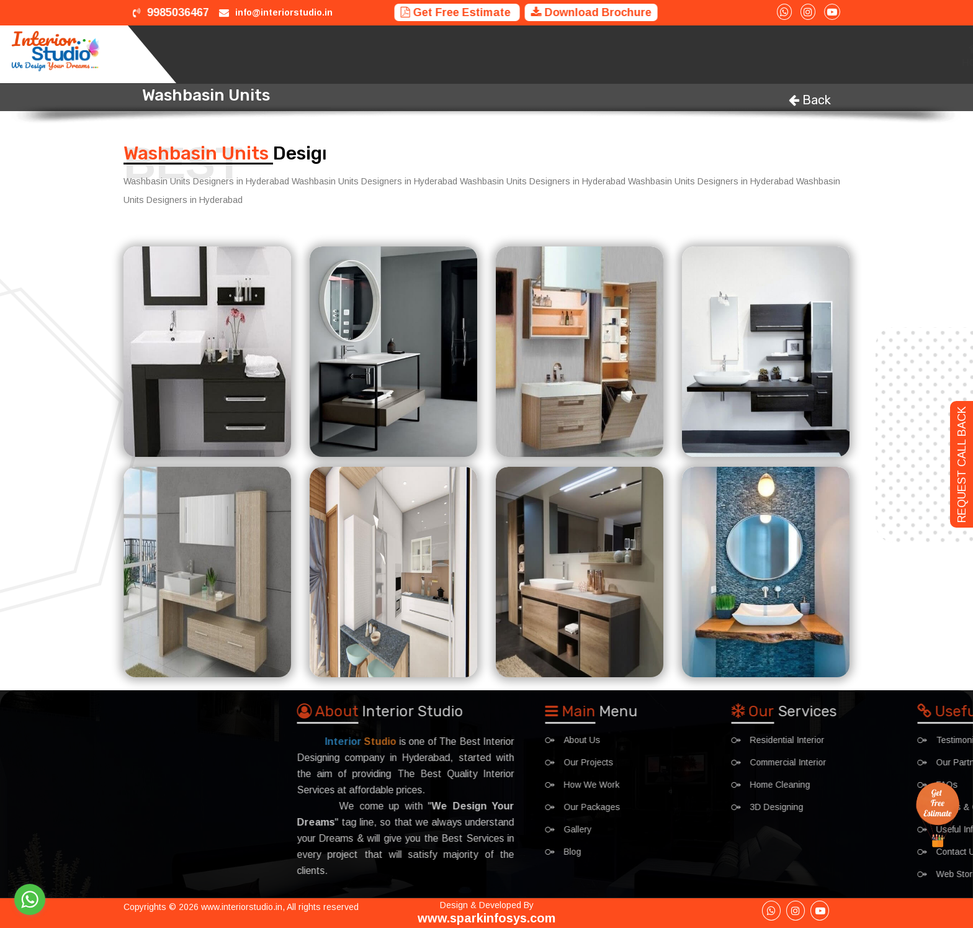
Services (492, 54)
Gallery (874, 54)
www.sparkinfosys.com (486, 918)
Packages (739, 54)
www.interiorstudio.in (241, 907)
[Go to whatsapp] (29, 899)
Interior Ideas (808, 54)
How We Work (615, 54)
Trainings (681, 54)
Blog (917, 54)
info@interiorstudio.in (284, 12)
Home (447, 54)
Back (810, 99)
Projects (549, 54)
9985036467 (171, 12)
